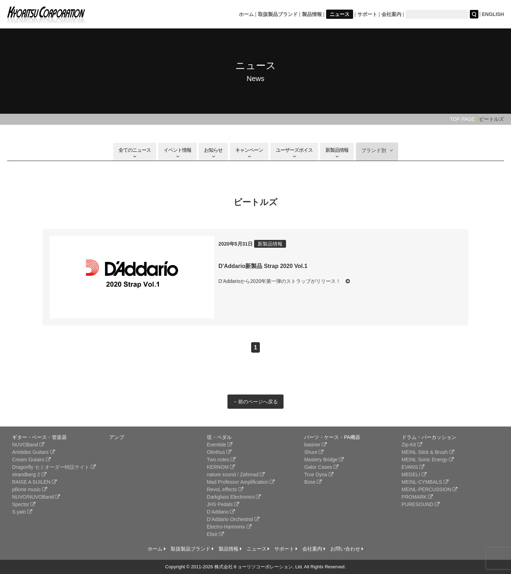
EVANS (413, 467)
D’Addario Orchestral (233, 519)
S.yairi (22, 512)
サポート (367, 14)
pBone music (29, 489)
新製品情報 (336, 153)
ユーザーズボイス (294, 153)
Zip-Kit (412, 444)
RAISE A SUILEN (34, 482)
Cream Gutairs (31, 459)
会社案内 (391, 14)
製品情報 (312, 14)
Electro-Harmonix (229, 527)
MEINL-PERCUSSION (430, 489)
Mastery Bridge (324, 459)
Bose (313, 482)
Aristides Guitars (33, 452)
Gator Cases (321, 467)
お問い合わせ (346, 549)
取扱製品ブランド (278, 14)
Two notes (221, 459)
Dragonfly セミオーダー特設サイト (54, 467)
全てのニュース (135, 153)
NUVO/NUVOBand (36, 497)
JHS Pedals (223, 504)
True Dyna (319, 474)
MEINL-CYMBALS (425, 482)
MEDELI (414, 474)
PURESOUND (421, 504)
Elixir (215, 534)
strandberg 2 (29, 474)
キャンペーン (249, 153)
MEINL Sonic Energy (428, 459)
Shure (314, 452)
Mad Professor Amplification (241, 482)
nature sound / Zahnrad (236, 474)
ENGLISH (493, 14)
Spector (23, 504)
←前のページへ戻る (255, 401)
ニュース (340, 14)
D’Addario (221, 512)
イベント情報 (177, 153)
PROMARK (417, 497)
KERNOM (221, 467)
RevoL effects (225, 489)
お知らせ (213, 153)
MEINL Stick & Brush (428, 452)
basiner (315, 444)
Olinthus (219, 452)
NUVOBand (28, 444)
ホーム (246, 14)
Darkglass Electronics (234, 497)
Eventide (219, 444)
